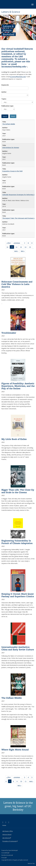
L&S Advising (6, 838)
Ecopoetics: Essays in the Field (12, 171)
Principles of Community (10, 841)
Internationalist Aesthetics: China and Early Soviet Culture (17, 648)
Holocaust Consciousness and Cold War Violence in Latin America (16, 284)
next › (16, 251)
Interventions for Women (10, 147)
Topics (3, 99)
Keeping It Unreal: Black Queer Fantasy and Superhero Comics (17, 595)
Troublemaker (8, 332)
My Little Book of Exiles (14, 439)
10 (8, 247)
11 (26, 781)
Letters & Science (10, 12)
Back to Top (31, 863)
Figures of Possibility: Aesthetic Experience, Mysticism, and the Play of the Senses (18, 386)
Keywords (5, 85)
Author (4, 92)
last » (23, 251)
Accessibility (5, 853)
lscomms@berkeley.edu (14, 66)
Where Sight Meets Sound (15, 749)
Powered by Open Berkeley (9, 850)
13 (21, 247)
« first (9, 243)
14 (26, 247)
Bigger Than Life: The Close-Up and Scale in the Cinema (17, 491)
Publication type (7, 106)
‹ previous (17, 243)
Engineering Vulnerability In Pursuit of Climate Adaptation (17, 542)
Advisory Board (6, 834)
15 (30, 247)
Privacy (3, 857)
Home (4, 825)
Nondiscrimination (7, 855)
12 (17, 247)
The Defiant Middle (8, 124)
